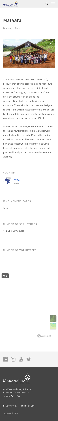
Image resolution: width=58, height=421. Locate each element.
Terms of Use (27, 405)
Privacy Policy (10, 405)
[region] (29, 305)
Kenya (17, 179)
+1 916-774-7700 (11, 395)
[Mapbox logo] (44, 336)
